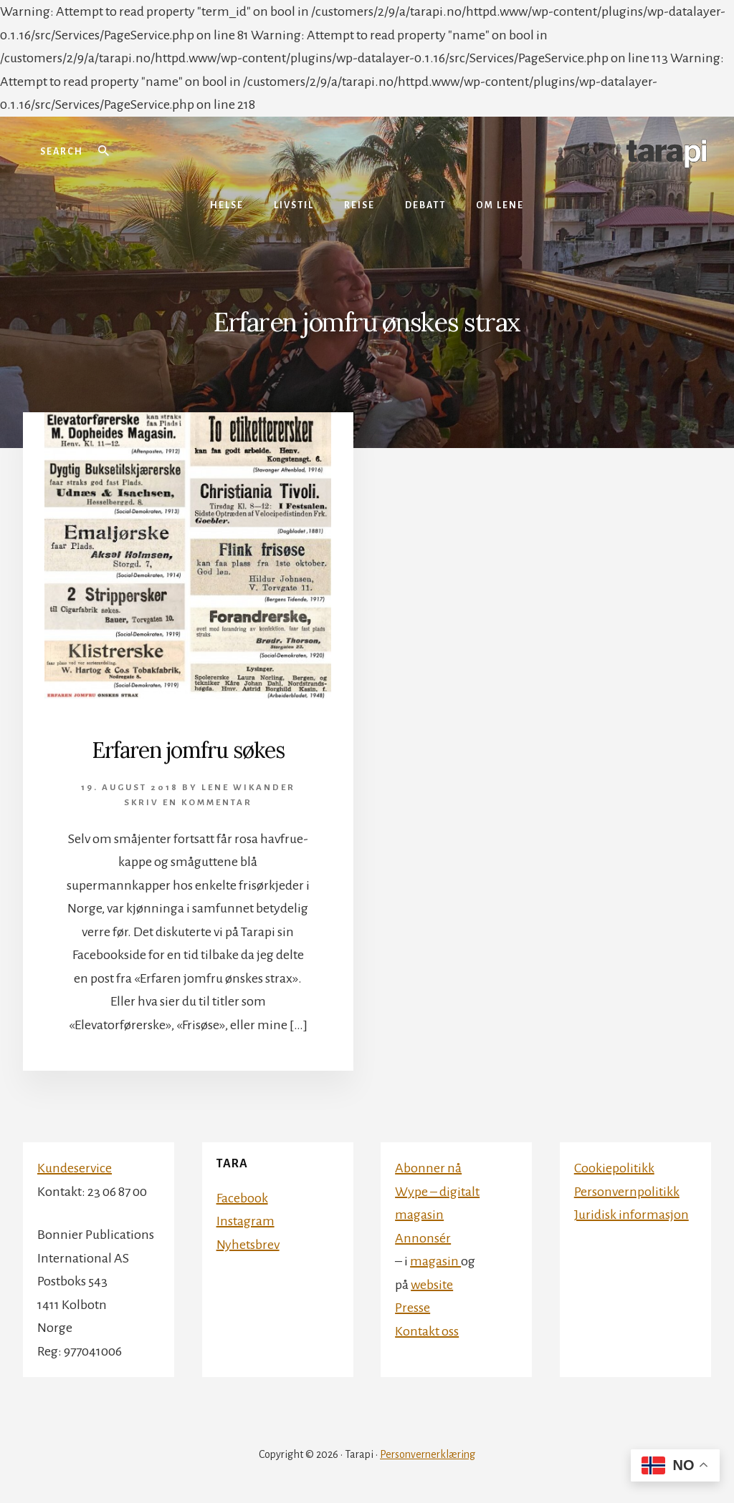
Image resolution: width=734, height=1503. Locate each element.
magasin (435, 1261)
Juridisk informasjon (631, 1214)
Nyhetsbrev (248, 1244)
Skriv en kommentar (188, 802)
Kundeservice (74, 1168)
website (432, 1285)
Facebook (242, 1198)
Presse (412, 1307)
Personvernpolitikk (627, 1192)
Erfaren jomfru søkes (188, 750)
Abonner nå (428, 1168)
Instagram (245, 1221)
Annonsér (423, 1238)
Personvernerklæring (427, 1454)
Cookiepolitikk (614, 1168)
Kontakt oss (427, 1331)
